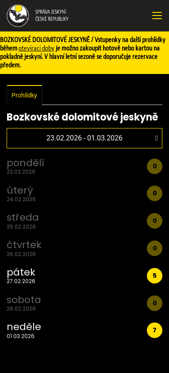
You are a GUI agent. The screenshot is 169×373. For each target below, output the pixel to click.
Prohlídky (24, 95)
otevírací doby (36, 48)
